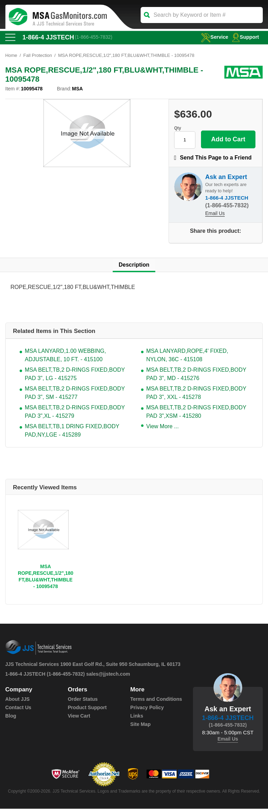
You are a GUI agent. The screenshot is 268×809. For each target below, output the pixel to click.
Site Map (140, 724)
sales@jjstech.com (108, 674)
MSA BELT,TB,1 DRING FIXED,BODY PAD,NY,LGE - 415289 (72, 431)
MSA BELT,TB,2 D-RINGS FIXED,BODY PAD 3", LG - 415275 (75, 374)
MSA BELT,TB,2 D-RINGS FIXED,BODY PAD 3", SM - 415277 (75, 393)
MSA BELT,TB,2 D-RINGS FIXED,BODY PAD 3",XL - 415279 (75, 412)
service (213, 37)
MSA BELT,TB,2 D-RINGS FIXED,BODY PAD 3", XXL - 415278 (196, 393)
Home (11, 55)
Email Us (215, 213)
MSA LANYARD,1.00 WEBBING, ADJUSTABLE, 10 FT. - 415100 (65, 355)
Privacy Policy (146, 708)
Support (245, 37)
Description (134, 265)
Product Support (87, 708)
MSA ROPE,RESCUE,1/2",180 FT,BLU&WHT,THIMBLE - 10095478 (45, 576)
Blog (10, 716)
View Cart (79, 716)
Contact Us (18, 708)
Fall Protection (37, 55)
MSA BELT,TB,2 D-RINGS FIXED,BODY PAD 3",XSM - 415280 (196, 412)
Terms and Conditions (155, 699)
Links (136, 716)
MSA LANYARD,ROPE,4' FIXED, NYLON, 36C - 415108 (187, 355)
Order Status (82, 699)
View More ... (162, 427)
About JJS (17, 699)
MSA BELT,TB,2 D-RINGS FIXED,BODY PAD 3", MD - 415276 (196, 374)
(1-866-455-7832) (94, 37)
